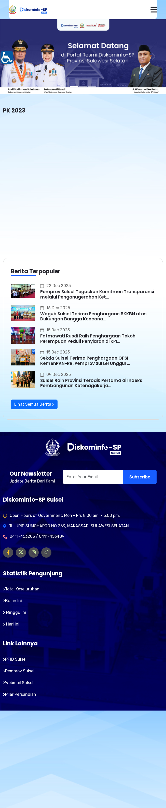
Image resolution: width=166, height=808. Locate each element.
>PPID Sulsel (14, 659)
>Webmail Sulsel (18, 682)
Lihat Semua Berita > (34, 404)
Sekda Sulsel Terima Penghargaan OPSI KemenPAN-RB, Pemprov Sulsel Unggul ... (85, 360)
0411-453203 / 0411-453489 (37, 536)
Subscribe (139, 476)
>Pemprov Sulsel (18, 671)
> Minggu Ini (14, 612)
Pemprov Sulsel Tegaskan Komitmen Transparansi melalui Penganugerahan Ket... (97, 294)
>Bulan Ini (12, 600)
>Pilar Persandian (19, 694)
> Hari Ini (11, 624)
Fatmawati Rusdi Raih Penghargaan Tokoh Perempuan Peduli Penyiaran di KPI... (87, 338)
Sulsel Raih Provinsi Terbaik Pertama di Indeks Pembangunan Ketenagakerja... (91, 383)
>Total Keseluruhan (21, 589)
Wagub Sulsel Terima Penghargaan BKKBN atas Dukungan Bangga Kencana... (93, 316)
